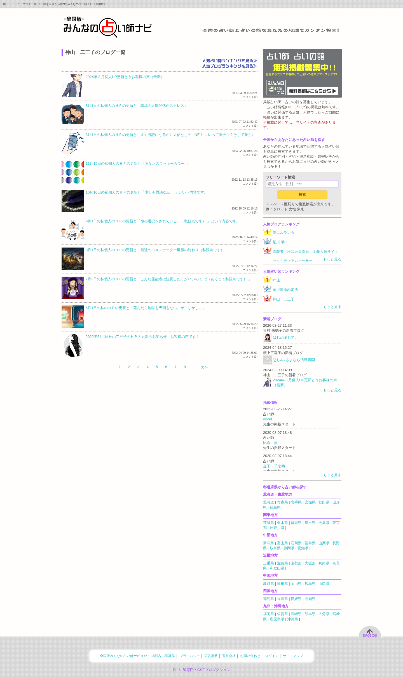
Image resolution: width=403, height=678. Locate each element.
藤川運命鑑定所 (285, 290)
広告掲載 (211, 656)
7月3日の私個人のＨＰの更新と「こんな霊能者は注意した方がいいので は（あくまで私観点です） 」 (169, 279)
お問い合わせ (250, 656)
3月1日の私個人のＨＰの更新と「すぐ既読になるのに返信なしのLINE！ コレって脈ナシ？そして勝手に (170, 135)
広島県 (310, 584)
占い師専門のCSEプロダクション (202, 670)
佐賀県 (282, 614)
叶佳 (276, 280)
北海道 (268, 502)
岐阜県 (275, 548)
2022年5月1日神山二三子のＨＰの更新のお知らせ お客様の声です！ (143, 337)
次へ (204, 367)
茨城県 (268, 523)
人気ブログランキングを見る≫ (229, 66)
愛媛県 (296, 599)
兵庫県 (323, 563)
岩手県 (296, 502)
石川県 (296, 543)
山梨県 (323, 543)
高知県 (310, 599)
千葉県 (323, 523)
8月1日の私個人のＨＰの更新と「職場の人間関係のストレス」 (137, 105)
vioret (267, 419)
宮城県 (310, 502)
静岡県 (288, 548)
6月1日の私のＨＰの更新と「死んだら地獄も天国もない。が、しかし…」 (146, 308)
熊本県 (310, 614)
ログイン (271, 656)
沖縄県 (292, 619)
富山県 (282, 543)
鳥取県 (268, 584)
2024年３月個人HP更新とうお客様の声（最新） (125, 77)
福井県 (310, 543)
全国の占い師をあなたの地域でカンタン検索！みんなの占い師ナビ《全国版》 (108, 27)
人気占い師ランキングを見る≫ (229, 60)
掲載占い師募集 (163, 656)
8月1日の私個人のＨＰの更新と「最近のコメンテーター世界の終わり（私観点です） (155, 250)
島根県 (282, 584)
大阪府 (310, 563)
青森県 (282, 502)
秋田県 (323, 502)
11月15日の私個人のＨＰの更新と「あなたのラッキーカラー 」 (137, 163)
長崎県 (296, 614)
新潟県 (268, 543)
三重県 (268, 563)
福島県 (275, 507)
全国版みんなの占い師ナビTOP (123, 656)
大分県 (323, 614)
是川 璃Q (280, 242)
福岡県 (268, 614)
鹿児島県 (277, 619)
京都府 (296, 563)
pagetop (370, 635)
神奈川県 (277, 528)
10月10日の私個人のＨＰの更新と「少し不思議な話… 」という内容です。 (147, 192)
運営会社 (229, 656)
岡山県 (296, 584)
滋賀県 (282, 563)
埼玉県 (310, 523)
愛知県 (302, 548)
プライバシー (190, 656)
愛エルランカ (283, 232)
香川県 (282, 599)
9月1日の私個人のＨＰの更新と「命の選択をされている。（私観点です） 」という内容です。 (163, 221)
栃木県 (282, 523)
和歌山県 (277, 568)
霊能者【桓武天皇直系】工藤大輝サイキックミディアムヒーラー (305, 256)
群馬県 (296, 523)
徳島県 (268, 599)
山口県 (323, 584)
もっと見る (332, 259)
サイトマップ (293, 656)
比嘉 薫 (270, 443)
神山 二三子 (283, 299)
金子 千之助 (274, 466)
